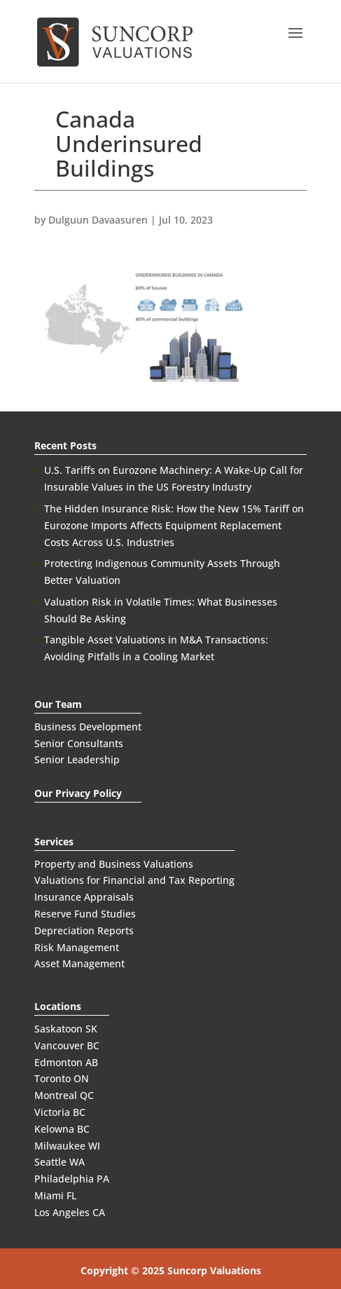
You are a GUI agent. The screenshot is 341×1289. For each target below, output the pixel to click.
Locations (57, 1006)
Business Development (87, 726)
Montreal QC (64, 1095)
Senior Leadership (77, 759)
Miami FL (55, 1195)
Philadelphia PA (71, 1178)
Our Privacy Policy (78, 793)
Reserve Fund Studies (85, 913)
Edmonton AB (66, 1062)
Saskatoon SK (65, 1028)
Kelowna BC (62, 1128)
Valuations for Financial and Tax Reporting (134, 880)
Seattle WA (59, 1161)
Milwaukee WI (67, 1145)
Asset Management (79, 963)
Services (54, 841)
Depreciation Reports (84, 930)
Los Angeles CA (69, 1212)
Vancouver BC (66, 1045)
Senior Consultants (78, 743)
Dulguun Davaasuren (98, 219)
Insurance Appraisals (84, 896)
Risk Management (76, 947)
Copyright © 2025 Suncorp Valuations (171, 1270)
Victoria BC (59, 1112)
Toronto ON (61, 1078)
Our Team (58, 704)
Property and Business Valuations (113, 864)
